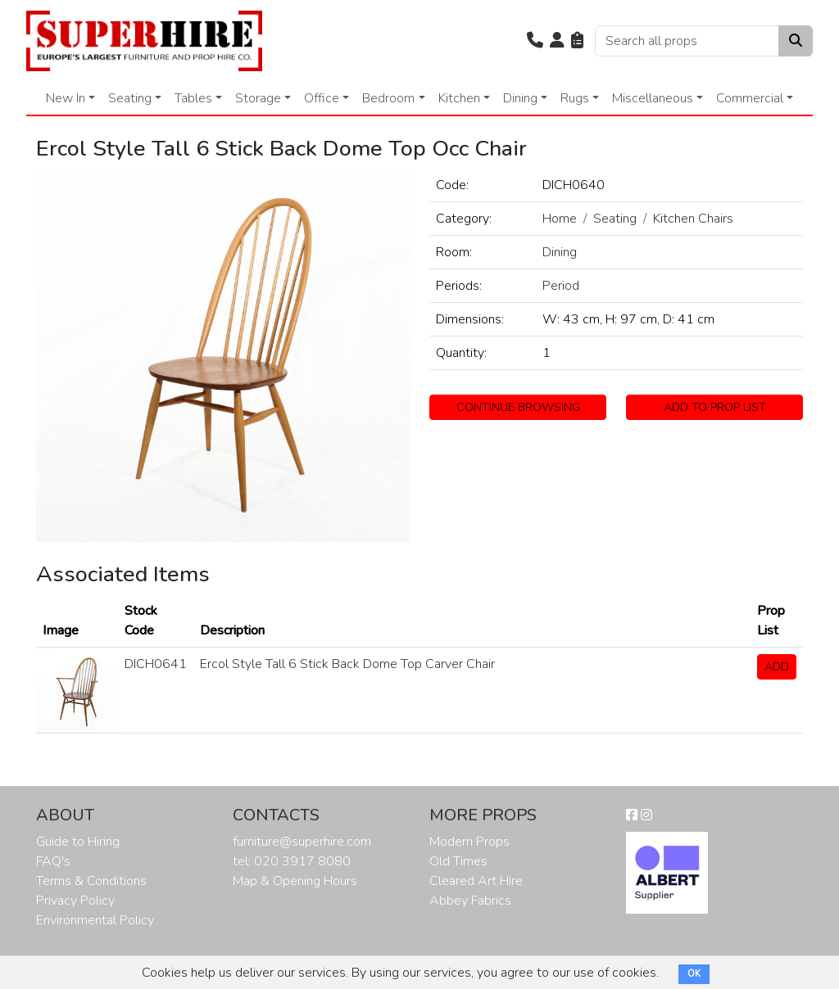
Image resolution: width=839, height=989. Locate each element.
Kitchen (459, 98)
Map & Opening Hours (295, 881)
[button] (535, 40)
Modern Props (469, 842)
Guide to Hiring (78, 842)
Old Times (458, 861)
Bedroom (388, 98)
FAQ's (53, 861)
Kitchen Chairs (693, 219)
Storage (258, 98)
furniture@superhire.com (302, 842)
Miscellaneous (652, 98)
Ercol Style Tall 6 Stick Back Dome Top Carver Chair (347, 664)
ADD (776, 667)
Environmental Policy (95, 920)
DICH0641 (156, 664)
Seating (130, 98)
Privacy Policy (75, 901)
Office (321, 98)
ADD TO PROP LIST (715, 407)
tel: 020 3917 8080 (292, 861)
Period (560, 286)
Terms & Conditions (91, 881)
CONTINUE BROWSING (518, 407)
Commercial (749, 98)
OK (694, 974)
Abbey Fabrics (470, 901)
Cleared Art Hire (476, 881)
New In (65, 98)
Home (559, 219)
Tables (193, 98)
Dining (520, 98)
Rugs (574, 98)
